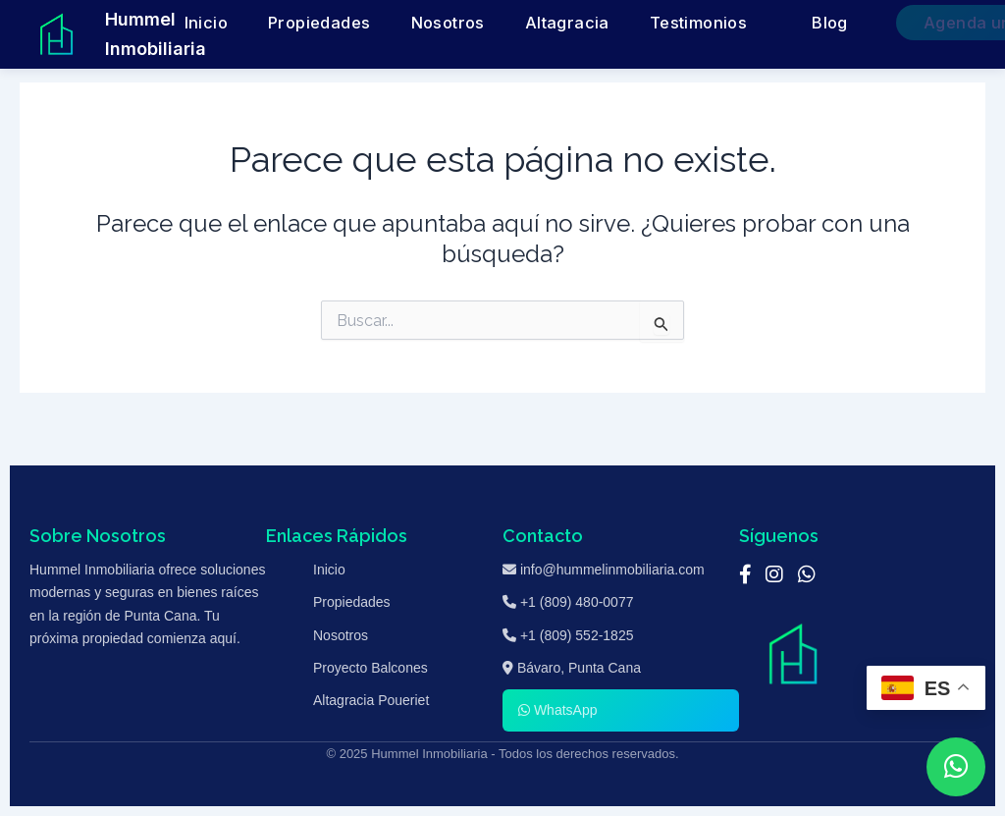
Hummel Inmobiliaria (155, 34)
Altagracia (586, 23)
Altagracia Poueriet (371, 700)
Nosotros (500, 23)
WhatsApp (557, 710)
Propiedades (404, 23)
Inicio (321, 23)
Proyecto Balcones (370, 668)
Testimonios (681, 23)
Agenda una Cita (904, 23)
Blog (784, 23)
